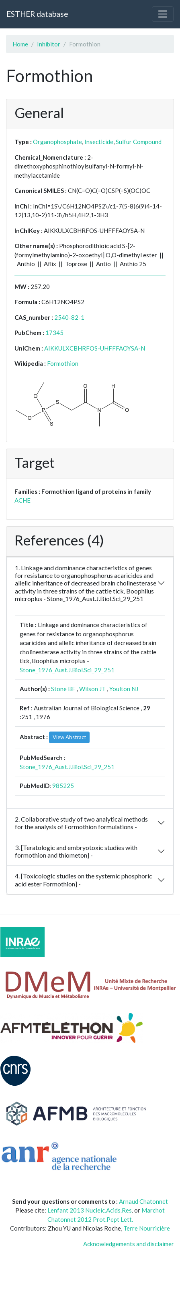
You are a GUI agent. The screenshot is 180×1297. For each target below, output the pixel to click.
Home (20, 44)
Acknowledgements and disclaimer (128, 1243)
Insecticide (98, 141)
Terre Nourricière (146, 1228)
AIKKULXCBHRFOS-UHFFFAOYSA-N (94, 348)
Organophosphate (57, 141)
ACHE (22, 500)
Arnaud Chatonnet (143, 1201)
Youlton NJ (123, 688)
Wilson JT (92, 688)
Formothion (62, 363)
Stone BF (63, 688)
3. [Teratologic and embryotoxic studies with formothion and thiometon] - (76, 851)
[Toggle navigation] (163, 14)
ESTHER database (37, 13)
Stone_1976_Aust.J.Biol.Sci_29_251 (67, 670)
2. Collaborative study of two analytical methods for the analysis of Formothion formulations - (81, 822)
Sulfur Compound (139, 141)
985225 (63, 785)
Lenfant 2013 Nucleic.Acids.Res (89, 1210)
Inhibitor (48, 44)
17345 (54, 332)
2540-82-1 (69, 317)
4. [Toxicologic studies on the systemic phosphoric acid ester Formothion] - (83, 879)
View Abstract (69, 737)
